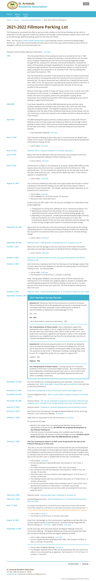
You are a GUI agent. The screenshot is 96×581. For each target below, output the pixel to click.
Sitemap (85, 564)
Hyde (46, 384)
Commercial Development (31, 20)
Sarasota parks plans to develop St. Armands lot (58, 495)
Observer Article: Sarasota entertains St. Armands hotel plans (50, 151)
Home (9, 20)
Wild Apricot (72, 579)
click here (47, 52)
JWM (41, 384)
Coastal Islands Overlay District (33, 41)
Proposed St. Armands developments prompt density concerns (64, 407)
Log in (86, 4)
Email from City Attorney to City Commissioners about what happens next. (54, 391)
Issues (16, 20)
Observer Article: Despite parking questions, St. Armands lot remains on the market (58, 292)
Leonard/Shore (72, 384)
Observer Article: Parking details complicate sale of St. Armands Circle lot (54, 243)
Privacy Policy (73, 564)
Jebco (51, 384)
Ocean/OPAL (58, 384)
